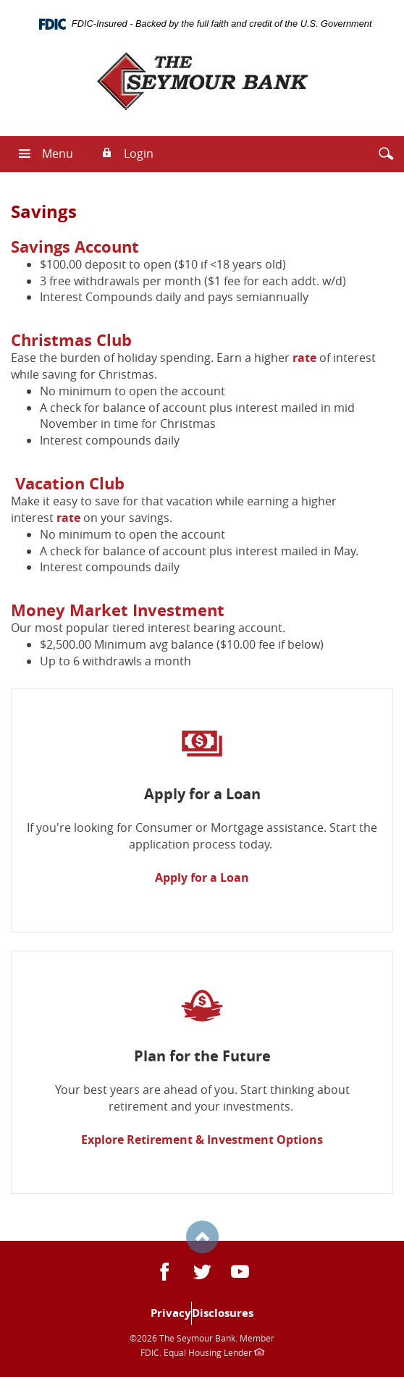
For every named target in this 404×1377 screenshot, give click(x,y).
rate (304, 358)
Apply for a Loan (202, 877)
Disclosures (222, 1313)
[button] (386, 153)
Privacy (171, 1313)
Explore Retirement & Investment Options (202, 1140)
